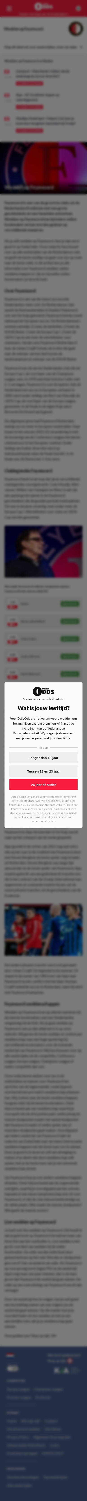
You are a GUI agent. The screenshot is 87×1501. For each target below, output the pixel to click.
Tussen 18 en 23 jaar (43, 771)
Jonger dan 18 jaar (44, 757)
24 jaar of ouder (43, 784)
